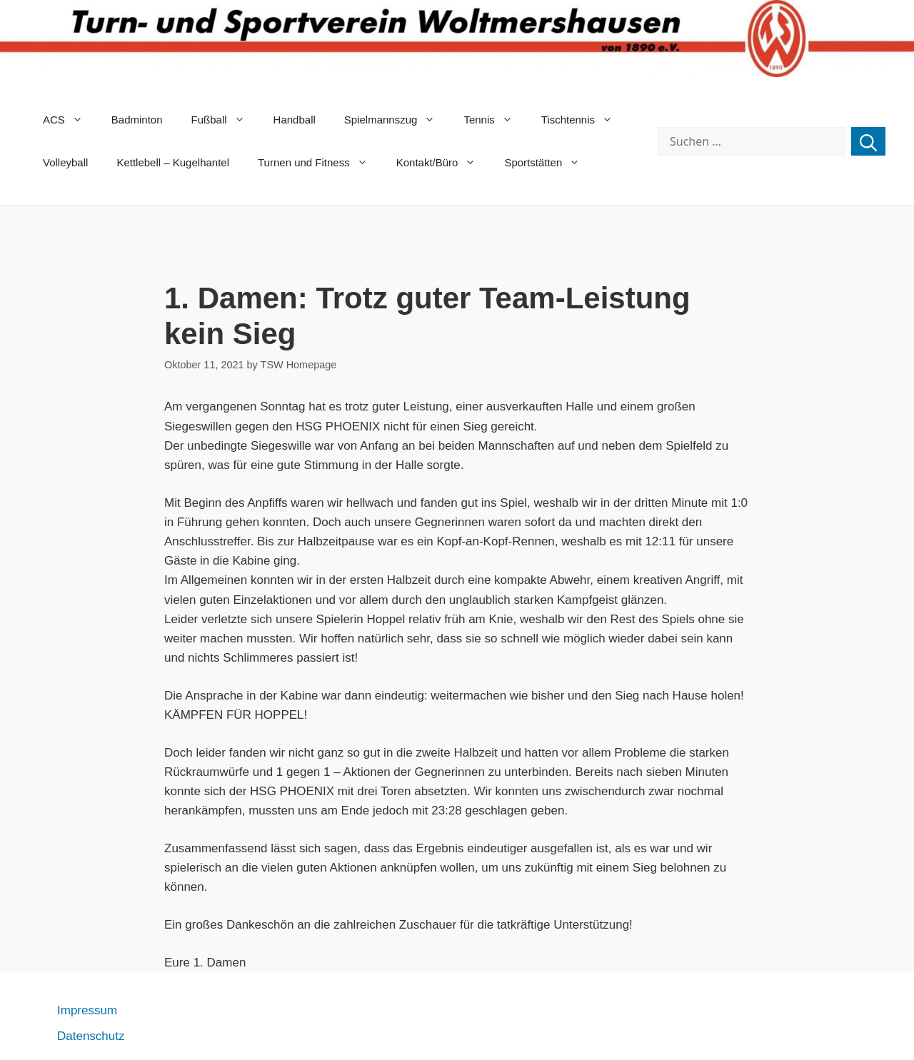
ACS (70, 120)
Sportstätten (549, 162)
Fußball (225, 120)
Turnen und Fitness (320, 162)
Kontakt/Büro (443, 162)
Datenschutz (91, 1036)
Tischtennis (584, 120)
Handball (294, 119)
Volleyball (65, 162)
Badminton (137, 119)
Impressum (87, 1010)
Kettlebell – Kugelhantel (172, 162)
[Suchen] (868, 141)
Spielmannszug (397, 120)
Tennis (494, 120)
